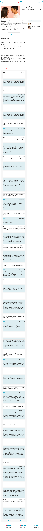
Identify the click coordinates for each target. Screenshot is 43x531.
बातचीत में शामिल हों (15, 34)
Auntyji (4, 79)
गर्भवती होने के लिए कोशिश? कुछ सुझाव (36, 26)
